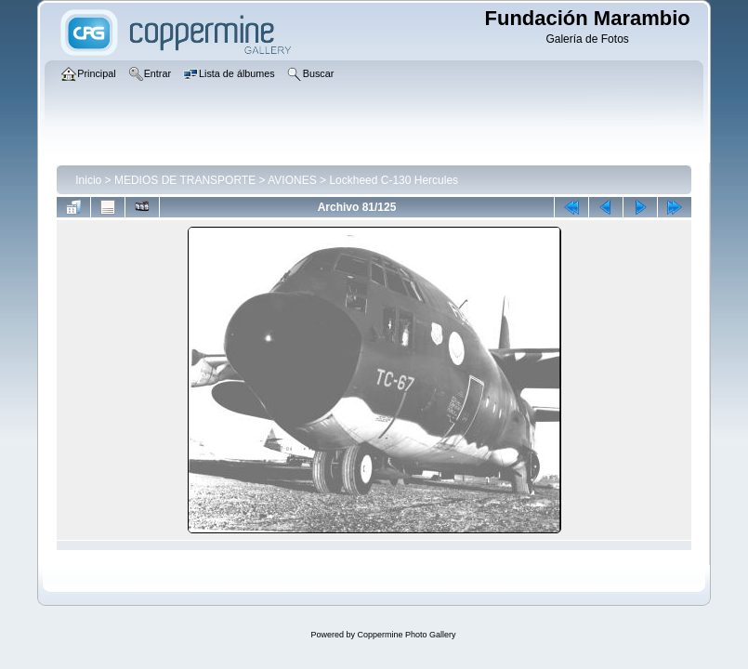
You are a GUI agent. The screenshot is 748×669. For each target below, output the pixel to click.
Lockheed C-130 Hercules (393, 180)
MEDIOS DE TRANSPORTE (185, 180)
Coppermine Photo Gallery (406, 634)
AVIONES (292, 180)
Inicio (88, 180)
